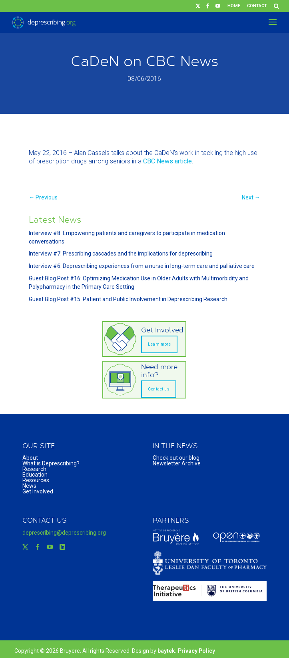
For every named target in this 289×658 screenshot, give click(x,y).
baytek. (167, 651)
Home (233, 5)
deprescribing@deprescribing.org (64, 532)
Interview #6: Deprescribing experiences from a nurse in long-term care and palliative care (142, 266)
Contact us (158, 389)
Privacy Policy (196, 651)
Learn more (159, 344)
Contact (257, 5)
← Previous (43, 197)
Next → (251, 197)
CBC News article (167, 161)
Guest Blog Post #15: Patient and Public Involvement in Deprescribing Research (128, 299)
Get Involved (37, 491)
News (29, 486)
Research (34, 469)
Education (35, 474)
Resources (35, 480)
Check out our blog (176, 458)
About (30, 458)
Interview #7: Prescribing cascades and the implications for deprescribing (121, 253)
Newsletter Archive (177, 463)
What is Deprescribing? (51, 463)
